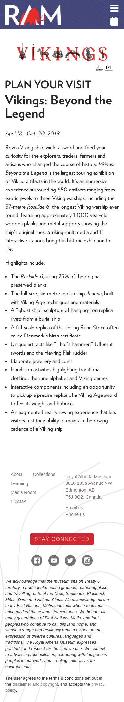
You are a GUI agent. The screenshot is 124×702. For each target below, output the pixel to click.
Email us (74, 507)
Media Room (23, 492)
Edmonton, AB (80, 490)
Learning (19, 483)
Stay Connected (62, 539)
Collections (44, 474)
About (16, 474)
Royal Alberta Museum (88, 476)
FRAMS (18, 501)
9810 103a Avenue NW (89, 483)
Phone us (75, 514)
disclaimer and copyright (35, 684)
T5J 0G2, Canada (84, 497)
